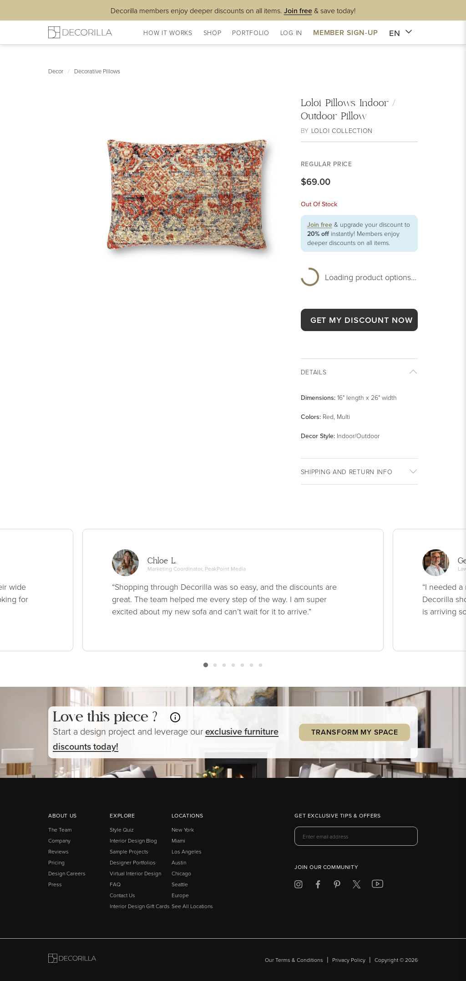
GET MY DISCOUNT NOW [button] (361, 320)
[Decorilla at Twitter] (356, 886)
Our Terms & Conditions (294, 960)
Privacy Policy (348, 960)
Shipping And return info (347, 471)
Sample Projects (129, 851)
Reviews (58, 851)
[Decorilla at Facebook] (318, 886)
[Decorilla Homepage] (80, 32)
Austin (179, 862)
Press (55, 884)
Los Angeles (187, 851)
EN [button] (400, 33)
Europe (180, 895)
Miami (178, 840)
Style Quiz (122, 829)
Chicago (181, 873)
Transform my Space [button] (354, 732)
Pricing (56, 862)
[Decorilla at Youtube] (377, 886)
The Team (59, 829)
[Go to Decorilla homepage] (72, 960)
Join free (319, 224)
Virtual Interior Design (135, 873)
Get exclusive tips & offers (337, 816)
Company (59, 840)
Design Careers (67, 873)
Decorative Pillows (97, 71)
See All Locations (192, 906)
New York (183, 829)
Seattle (180, 884)
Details (314, 372)
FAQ (115, 884)
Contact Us (122, 895)
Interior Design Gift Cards (140, 906)
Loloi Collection (342, 130)
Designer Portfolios (133, 862)
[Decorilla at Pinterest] (337, 886)
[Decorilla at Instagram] (298, 886)
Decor (55, 71)
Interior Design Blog (133, 840)
